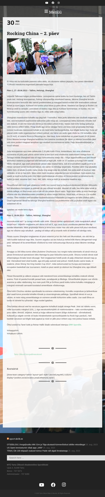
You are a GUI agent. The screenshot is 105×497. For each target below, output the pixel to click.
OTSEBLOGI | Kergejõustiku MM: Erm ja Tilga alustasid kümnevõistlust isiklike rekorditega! (46, 444)
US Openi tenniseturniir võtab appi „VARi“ (25, 448)
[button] (52, 12)
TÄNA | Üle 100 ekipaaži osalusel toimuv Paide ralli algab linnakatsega (37, 451)
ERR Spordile (75, 325)
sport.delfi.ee (16, 438)
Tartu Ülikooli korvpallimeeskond (28, 354)
